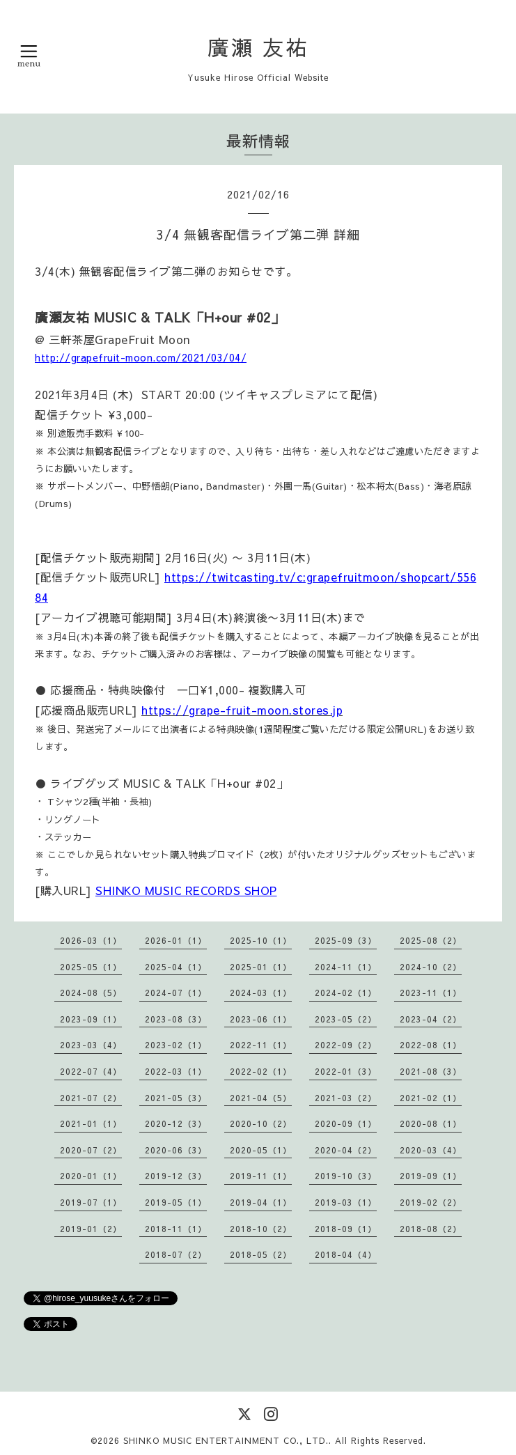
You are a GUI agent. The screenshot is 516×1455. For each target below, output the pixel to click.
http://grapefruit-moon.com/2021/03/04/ (141, 357)
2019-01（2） (91, 1228)
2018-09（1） (346, 1228)
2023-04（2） (431, 1019)
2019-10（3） (346, 1175)
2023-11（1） (431, 992)
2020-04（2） (346, 1150)
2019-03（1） (346, 1202)
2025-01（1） (261, 966)
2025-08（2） (431, 940)
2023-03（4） (91, 1044)
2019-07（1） (91, 1202)
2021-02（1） (431, 1097)
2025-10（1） (261, 940)
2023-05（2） (346, 1019)
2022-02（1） (261, 1071)
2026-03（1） (91, 940)
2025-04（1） (176, 966)
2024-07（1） (176, 992)
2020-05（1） (261, 1150)
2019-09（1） (431, 1175)
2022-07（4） (91, 1071)
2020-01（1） (91, 1175)
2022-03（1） (176, 1071)
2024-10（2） (431, 966)
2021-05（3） (176, 1097)
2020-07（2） (91, 1150)
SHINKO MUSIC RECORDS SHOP (186, 890)
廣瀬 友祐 (258, 47)
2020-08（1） (431, 1123)
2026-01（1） (176, 940)
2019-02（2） (431, 1202)
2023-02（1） (176, 1044)
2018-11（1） (176, 1228)
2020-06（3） (176, 1150)
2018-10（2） (261, 1228)
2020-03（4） (431, 1150)
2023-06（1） (261, 1019)
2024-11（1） (346, 966)
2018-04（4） (346, 1254)
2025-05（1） (91, 966)
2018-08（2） (431, 1228)
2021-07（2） (91, 1097)
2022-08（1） (431, 1044)
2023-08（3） (176, 1019)
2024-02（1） (346, 992)
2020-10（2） (261, 1123)
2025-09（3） (346, 940)
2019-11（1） (261, 1175)
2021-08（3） (431, 1071)
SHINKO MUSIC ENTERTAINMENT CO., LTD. (226, 1440)
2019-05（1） (176, 1202)
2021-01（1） (91, 1123)
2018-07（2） (176, 1254)
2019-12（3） (176, 1175)
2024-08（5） (91, 992)
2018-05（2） (261, 1254)
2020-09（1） (346, 1123)
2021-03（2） (346, 1097)
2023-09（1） (91, 1019)
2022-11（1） (261, 1044)
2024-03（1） (261, 992)
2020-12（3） (176, 1123)
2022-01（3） (346, 1071)
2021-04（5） (261, 1097)
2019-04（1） (261, 1202)
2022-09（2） (346, 1044)
